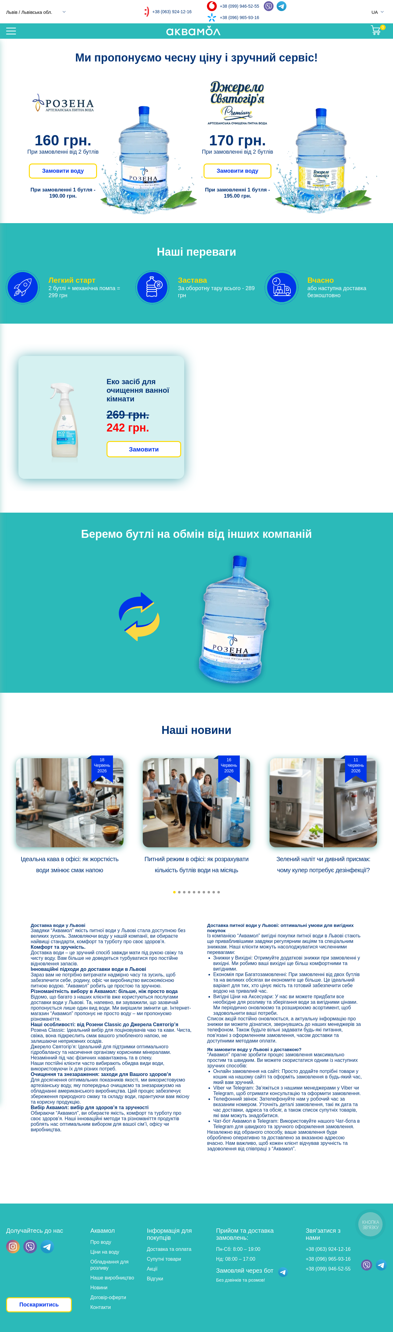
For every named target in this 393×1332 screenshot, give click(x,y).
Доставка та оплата (169, 1249)
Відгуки (155, 1278)
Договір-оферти (108, 1297)
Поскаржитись (39, 1305)
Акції (152, 1268)
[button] (174, 892)
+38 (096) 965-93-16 (239, 17)
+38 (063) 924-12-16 (172, 11)
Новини (98, 1287)
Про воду (100, 1242)
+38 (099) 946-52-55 (239, 6)
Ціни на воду (104, 1252)
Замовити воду (63, 171)
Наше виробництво (112, 1277)
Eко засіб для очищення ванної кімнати (138, 390)
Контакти (100, 1307)
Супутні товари (164, 1259)
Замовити (144, 449)
